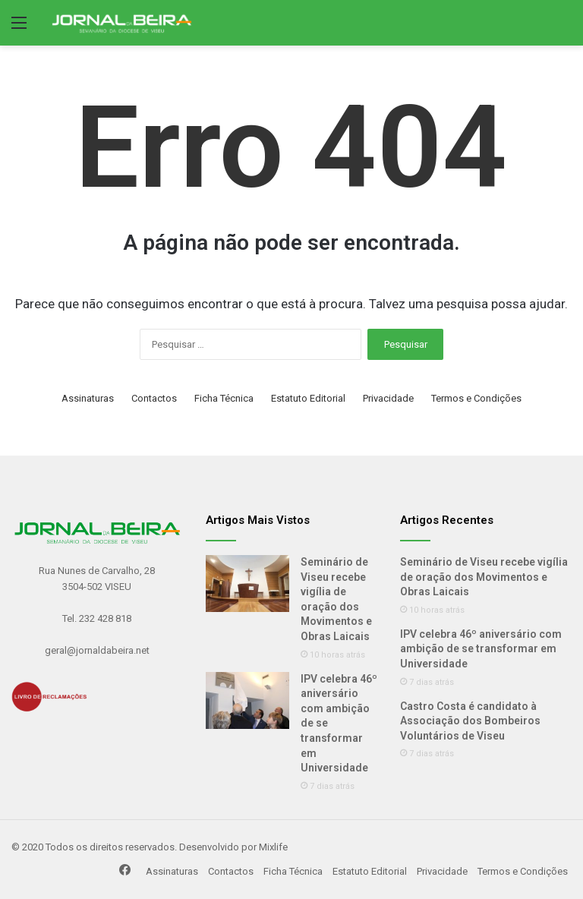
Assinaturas (87, 398)
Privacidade (388, 398)
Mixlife (273, 847)
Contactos (154, 398)
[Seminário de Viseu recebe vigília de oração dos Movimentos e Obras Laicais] (247, 583)
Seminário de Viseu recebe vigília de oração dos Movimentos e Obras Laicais (484, 577)
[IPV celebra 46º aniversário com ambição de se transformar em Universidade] (247, 700)
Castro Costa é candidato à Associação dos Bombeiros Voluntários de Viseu (470, 721)
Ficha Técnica (224, 398)
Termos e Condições (476, 398)
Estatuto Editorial (308, 398)
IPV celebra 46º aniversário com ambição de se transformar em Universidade (481, 649)
